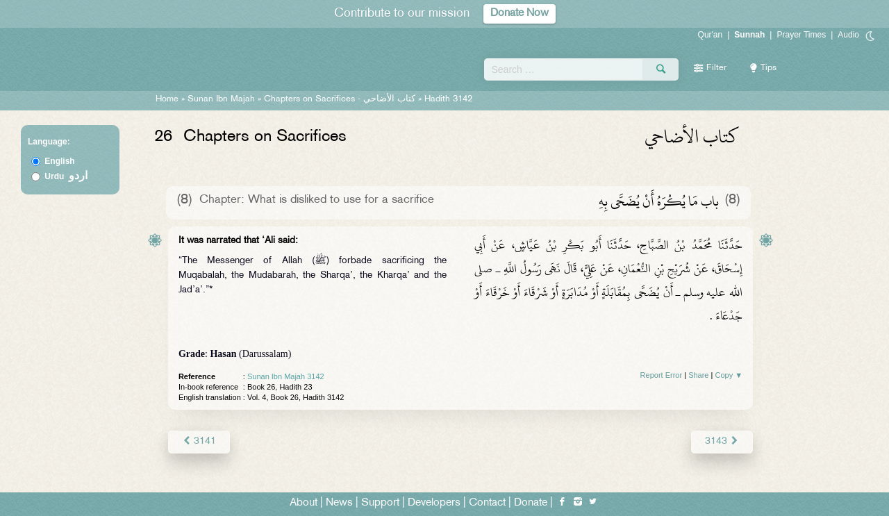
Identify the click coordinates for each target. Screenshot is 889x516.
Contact (487, 503)
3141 (199, 441)
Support (380, 503)
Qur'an (710, 35)
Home (167, 99)
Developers (434, 503)
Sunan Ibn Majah (221, 99)
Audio (848, 35)
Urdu (66, 176)
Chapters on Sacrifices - (341, 99)
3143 (722, 441)
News (339, 503)
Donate (530, 503)
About (303, 503)
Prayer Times (801, 35)
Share (698, 375)
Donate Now (519, 13)
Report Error (661, 375)
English (59, 161)
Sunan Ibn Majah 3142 (285, 376)
